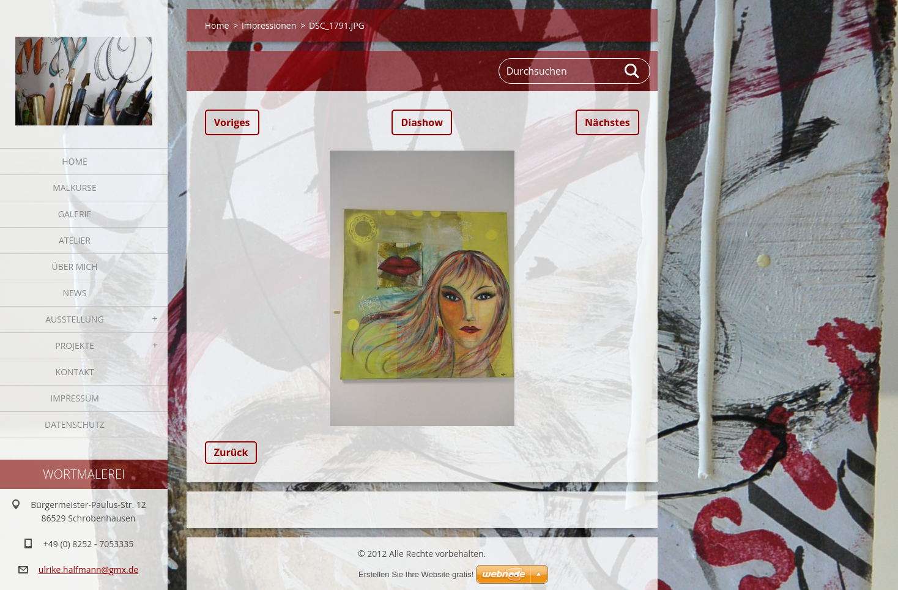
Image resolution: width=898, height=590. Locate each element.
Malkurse (75, 187)
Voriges (232, 122)
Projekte (74, 345)
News (75, 293)
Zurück (231, 452)
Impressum (74, 398)
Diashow (421, 122)
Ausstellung (74, 319)
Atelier (75, 240)
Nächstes (607, 122)
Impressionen (269, 25)
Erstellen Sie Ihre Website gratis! (415, 574)
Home (74, 161)
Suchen (632, 71)
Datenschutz (75, 424)
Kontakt (75, 372)
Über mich (75, 266)
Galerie (74, 214)
